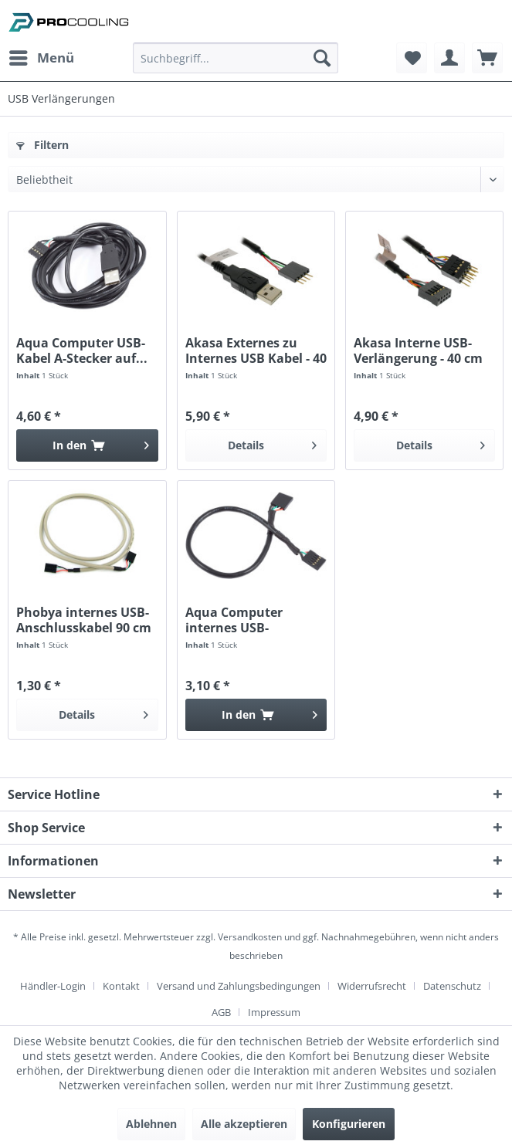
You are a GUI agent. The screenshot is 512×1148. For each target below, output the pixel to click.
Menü (41, 56)
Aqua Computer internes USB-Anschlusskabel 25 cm (252, 619)
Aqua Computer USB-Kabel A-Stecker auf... (81, 350)
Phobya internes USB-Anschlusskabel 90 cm (83, 619)
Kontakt (121, 986)
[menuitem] (41, 57)
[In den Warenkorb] (87, 445)
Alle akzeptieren (244, 1123)
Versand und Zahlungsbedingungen (238, 986)
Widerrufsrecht (371, 986)
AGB (221, 1012)
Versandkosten (250, 936)
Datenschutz (452, 986)
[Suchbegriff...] (235, 57)
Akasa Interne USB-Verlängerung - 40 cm (418, 350)
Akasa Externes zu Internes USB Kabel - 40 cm (256, 350)
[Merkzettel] (411, 57)
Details (272, 442)
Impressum (274, 1012)
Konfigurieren (348, 1123)
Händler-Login (53, 986)
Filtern (42, 144)
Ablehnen (151, 1123)
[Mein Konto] (449, 57)
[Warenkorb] (487, 57)
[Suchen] (322, 57)
